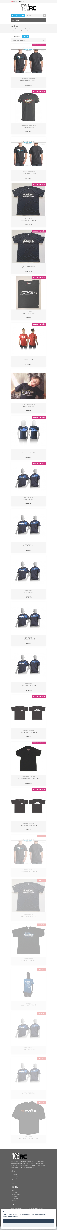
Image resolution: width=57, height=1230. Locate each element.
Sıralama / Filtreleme (19, 40)
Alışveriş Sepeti (16, 1194)
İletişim (14, 1183)
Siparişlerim (15, 1198)
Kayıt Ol (14, 1190)
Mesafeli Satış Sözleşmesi (19, 1177)
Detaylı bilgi (14, 1216)
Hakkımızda (15, 1174)
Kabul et (28, 1221)
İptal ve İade (15, 1179)
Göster (26, 36)
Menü (15, 20)
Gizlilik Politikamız (16, 1181)
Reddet (28, 1225)
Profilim (14, 1201)
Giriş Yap (14, 1192)
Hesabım (14, 1196)
